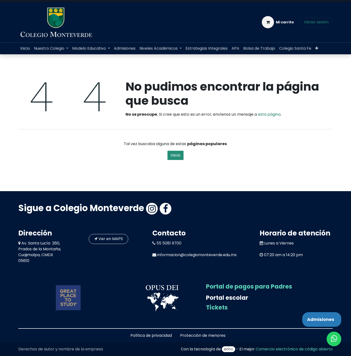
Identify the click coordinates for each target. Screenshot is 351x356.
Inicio (175, 155)
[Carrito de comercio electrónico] (278, 22)
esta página (269, 114)
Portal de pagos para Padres (249, 286)
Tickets (217, 307)
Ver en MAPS (108, 239)
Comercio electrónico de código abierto (294, 349)
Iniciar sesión (316, 22)
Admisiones (320, 319)
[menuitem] (25, 48)
